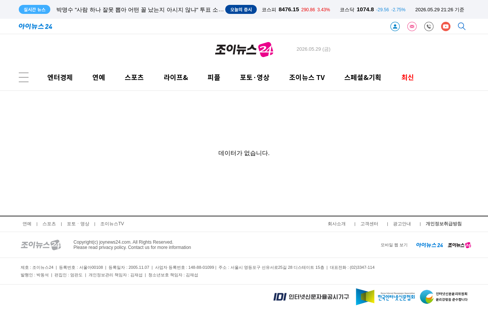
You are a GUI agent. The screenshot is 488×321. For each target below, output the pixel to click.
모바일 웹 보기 (394, 245)
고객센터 (369, 223)
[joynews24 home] (459, 245)
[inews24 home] (429, 245)
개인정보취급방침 (444, 223)
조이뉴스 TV (307, 77)
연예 (98, 77)
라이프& (176, 77)
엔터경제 (60, 77)
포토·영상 (255, 77)
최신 (407, 77)
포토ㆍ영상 (78, 223)
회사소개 (337, 223)
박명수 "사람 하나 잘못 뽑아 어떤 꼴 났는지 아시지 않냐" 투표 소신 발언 (146, 9)
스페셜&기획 (362, 77)
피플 (214, 77)
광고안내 (402, 223)
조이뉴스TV (112, 223)
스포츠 (134, 77)
